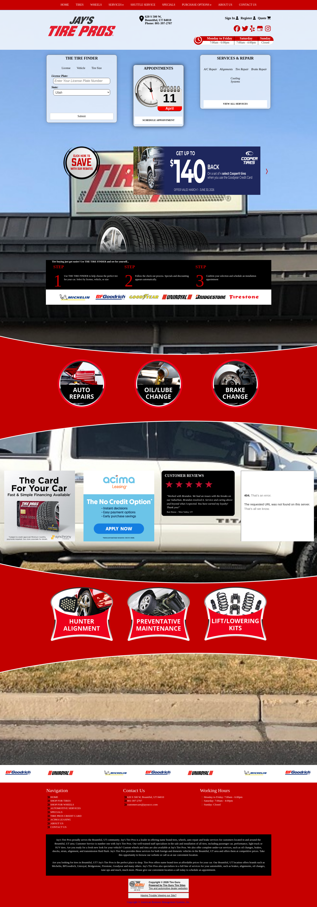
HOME (54, 797)
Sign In (231, 18)
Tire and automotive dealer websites (168, 887)
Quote (264, 18)
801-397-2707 (163, 23)
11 (169, 98)
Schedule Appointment (158, 120)
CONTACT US (58, 826)
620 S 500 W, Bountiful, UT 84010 (158, 18)
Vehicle (81, 68)
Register (248, 18)
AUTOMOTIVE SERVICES (65, 808)
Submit (82, 116)
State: (54, 87)
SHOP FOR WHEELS (62, 804)
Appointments (158, 68)
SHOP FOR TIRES (60, 800)
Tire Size (97, 68)
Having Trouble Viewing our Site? (158, 895)
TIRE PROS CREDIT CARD (65, 815)
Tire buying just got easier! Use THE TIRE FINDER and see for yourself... (90, 261)
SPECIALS (56, 812)
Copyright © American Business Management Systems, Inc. (158, 902)
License (66, 68)
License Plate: (59, 75)
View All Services (235, 103)
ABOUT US (56, 823)
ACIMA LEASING (60, 819)
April (169, 108)
